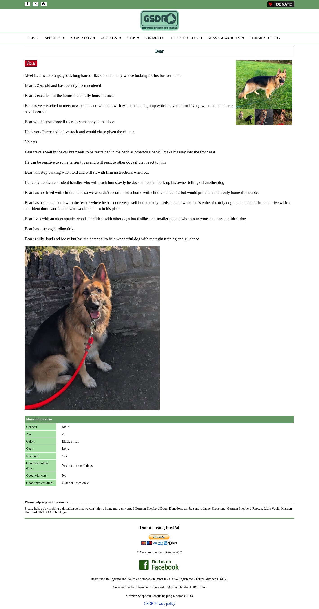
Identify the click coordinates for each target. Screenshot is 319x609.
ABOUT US (52, 38)
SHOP (131, 38)
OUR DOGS (109, 38)
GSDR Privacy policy (159, 603)
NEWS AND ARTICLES (224, 38)
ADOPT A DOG (80, 38)
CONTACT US (154, 38)
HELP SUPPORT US (184, 38)
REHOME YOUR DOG (265, 38)
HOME (33, 38)
